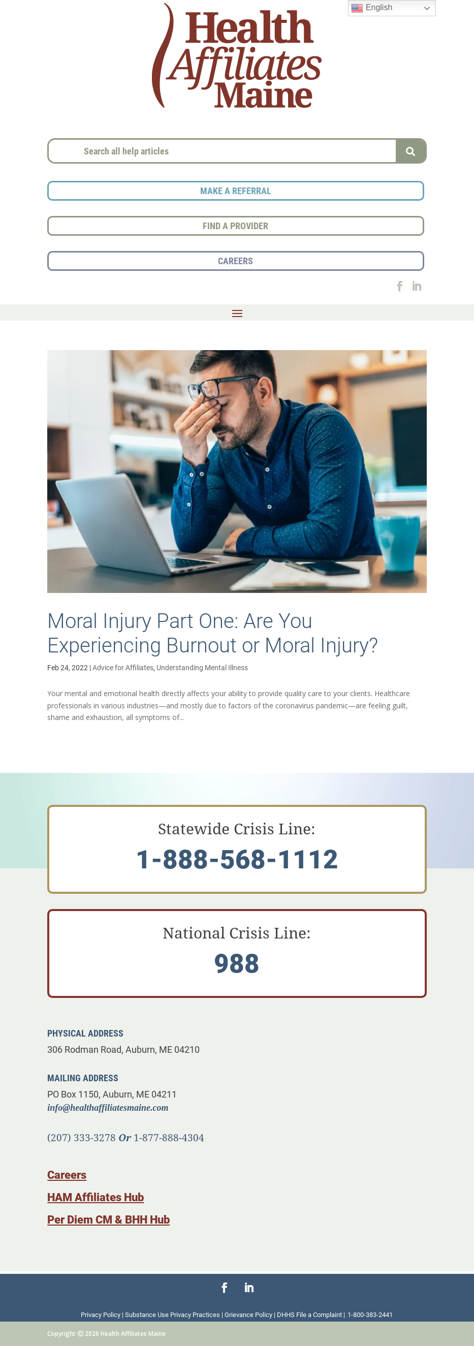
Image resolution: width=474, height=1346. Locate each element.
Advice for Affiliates (122, 667)
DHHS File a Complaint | (311, 1314)
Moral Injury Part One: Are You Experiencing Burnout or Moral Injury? (212, 632)
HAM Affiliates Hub (95, 1197)
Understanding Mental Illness (202, 667)
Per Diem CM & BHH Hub (108, 1219)
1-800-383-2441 (370, 1314)
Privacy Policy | (103, 1314)
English (371, 8)
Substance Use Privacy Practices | (175, 1314)
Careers (66, 1174)
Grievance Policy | (251, 1314)
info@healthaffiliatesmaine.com (107, 1108)
